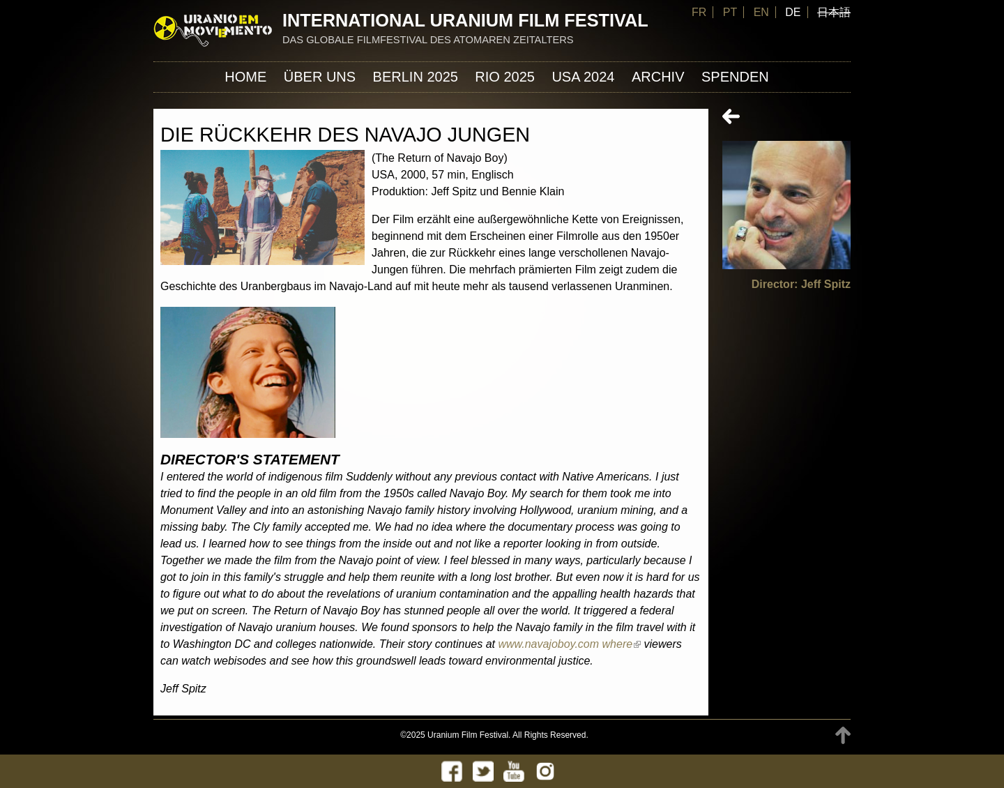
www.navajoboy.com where (569, 644)
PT (730, 12)
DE (792, 12)
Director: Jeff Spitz (801, 284)
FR (699, 12)
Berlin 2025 (415, 76)
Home (245, 76)
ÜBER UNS (320, 76)
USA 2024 (583, 76)
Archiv (658, 76)
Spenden (735, 76)
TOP (843, 735)
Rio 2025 (505, 76)
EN (761, 12)
